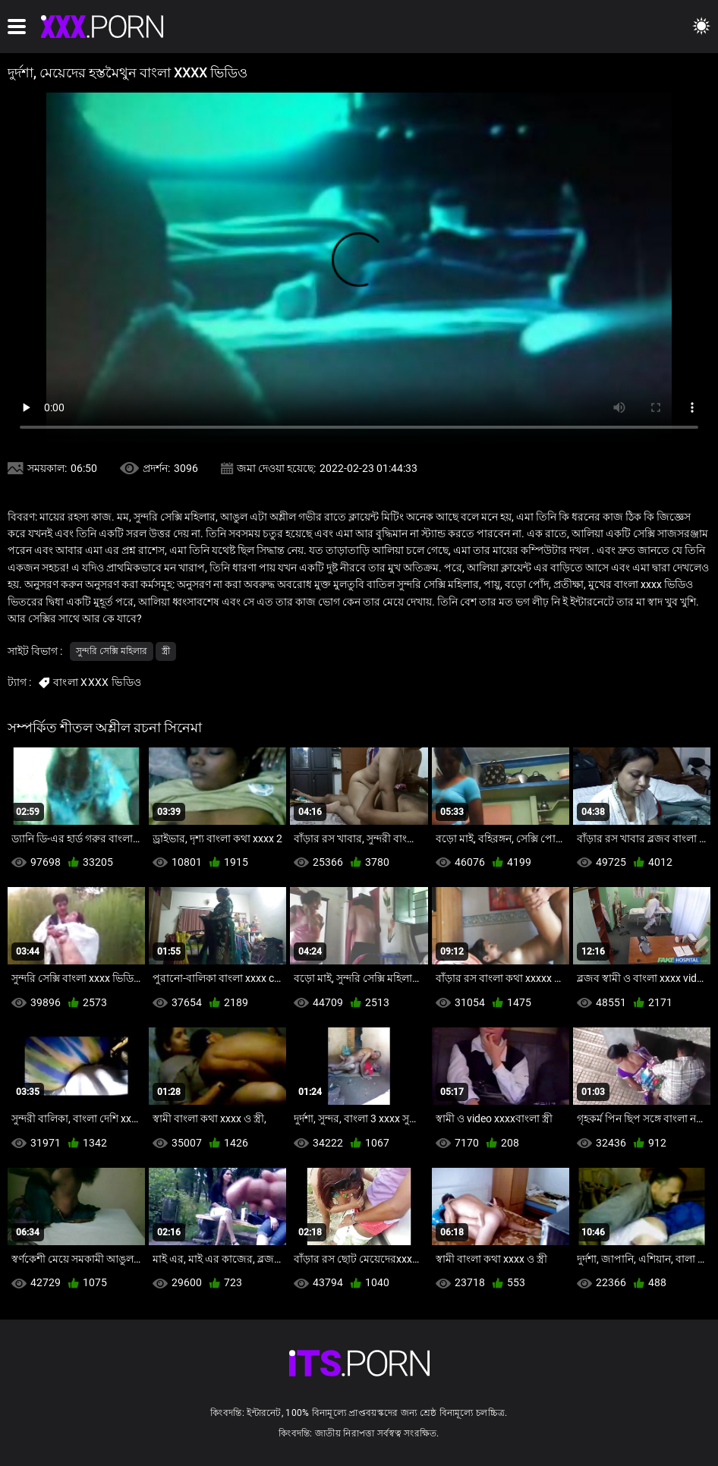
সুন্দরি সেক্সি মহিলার (111, 651)
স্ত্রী (166, 651)
